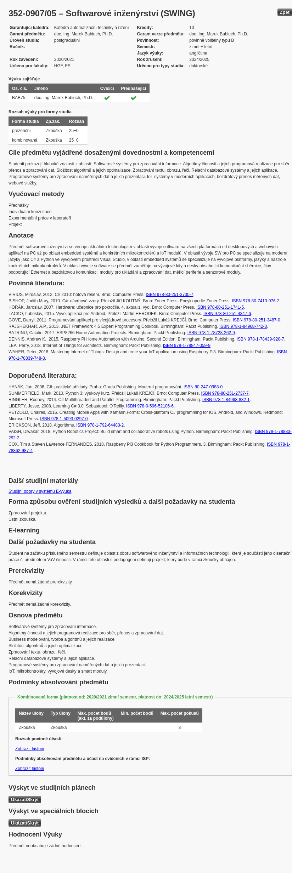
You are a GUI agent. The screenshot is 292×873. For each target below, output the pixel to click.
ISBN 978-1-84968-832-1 (226, 399)
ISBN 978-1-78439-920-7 (260, 339)
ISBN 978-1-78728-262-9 (211, 332)
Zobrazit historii (29, 748)
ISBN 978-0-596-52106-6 (150, 406)
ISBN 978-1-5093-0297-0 (64, 418)
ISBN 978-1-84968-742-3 (243, 326)
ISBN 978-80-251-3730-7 (169, 294)
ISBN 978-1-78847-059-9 (186, 345)
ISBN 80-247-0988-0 (203, 386)
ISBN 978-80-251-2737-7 (225, 393)
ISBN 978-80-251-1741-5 (220, 307)
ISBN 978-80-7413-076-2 (255, 300)
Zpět (285, 12)
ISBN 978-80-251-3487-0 (256, 320)
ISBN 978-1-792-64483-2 (100, 425)
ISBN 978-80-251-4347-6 (227, 313)
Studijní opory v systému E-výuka (40, 491)
